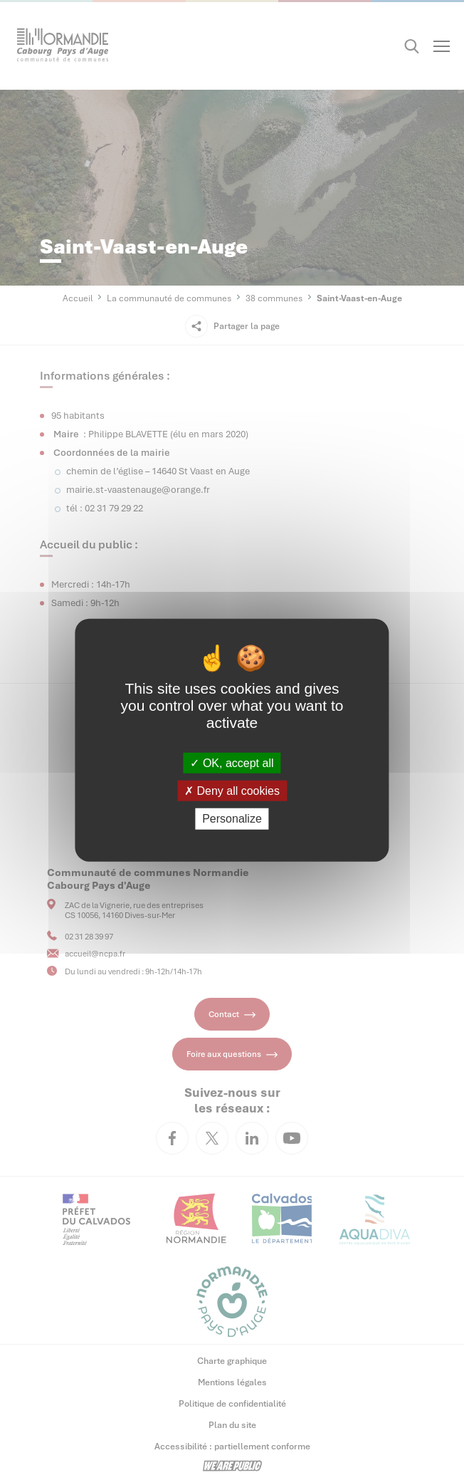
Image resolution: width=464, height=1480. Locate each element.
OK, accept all (231, 763)
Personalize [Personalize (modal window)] (232, 819)
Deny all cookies (232, 791)
